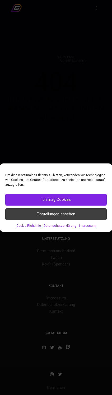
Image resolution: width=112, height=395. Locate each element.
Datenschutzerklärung (60, 226)
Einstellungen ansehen (56, 214)
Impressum (87, 226)
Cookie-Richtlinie (28, 226)
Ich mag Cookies (56, 199)
